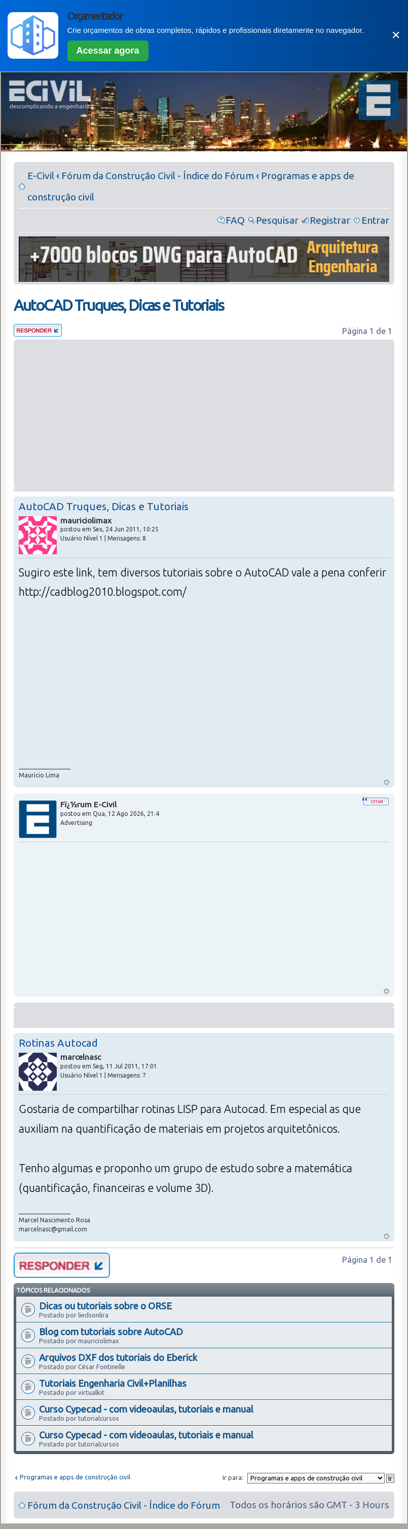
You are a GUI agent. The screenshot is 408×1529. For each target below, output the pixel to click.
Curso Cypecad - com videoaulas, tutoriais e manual (146, 1409)
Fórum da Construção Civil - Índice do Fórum (157, 175)
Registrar (330, 220)
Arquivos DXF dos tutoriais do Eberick (118, 1357)
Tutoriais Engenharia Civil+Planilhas (113, 1383)
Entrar (375, 220)
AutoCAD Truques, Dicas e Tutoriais (119, 305)
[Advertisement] (204, 413)
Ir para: (232, 1477)
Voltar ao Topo (386, 782)
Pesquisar (277, 220)
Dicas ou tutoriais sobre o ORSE (105, 1306)
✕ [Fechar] (395, 35)
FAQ (235, 220)
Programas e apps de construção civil (75, 1476)
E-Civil (40, 175)
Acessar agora (108, 51)
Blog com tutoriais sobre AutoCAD (111, 1332)
